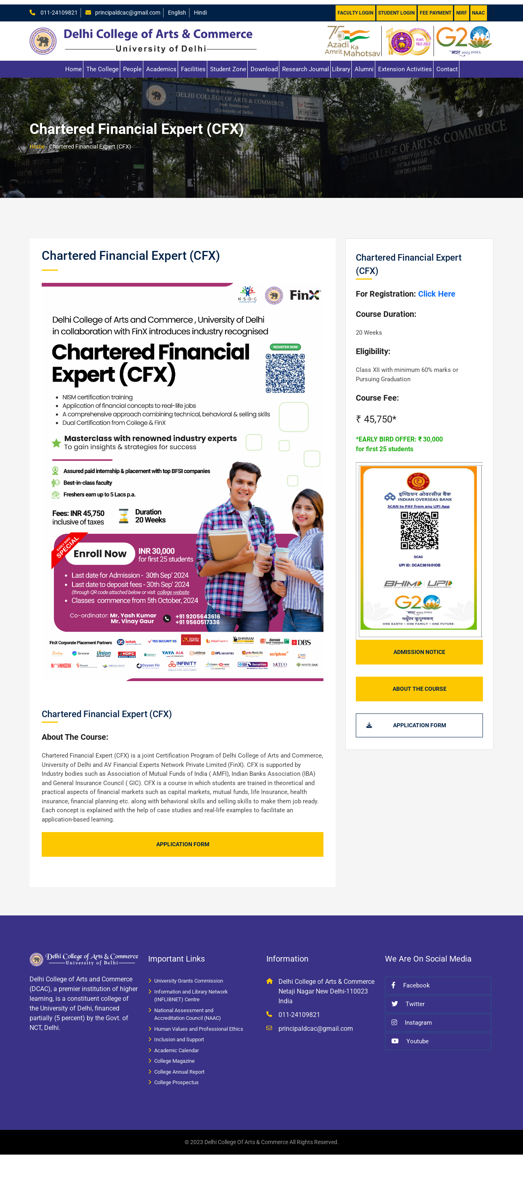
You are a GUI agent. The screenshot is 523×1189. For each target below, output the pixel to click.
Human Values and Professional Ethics (198, 1024)
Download (264, 64)
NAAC (478, 8)
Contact (447, 64)
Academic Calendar (176, 1046)
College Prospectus (176, 1078)
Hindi (208, 8)
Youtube (410, 1036)
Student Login (395, 8)
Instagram (411, 1018)
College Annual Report (179, 1067)
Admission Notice (419, 647)
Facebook (410, 981)
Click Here (435, 289)
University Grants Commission (188, 976)
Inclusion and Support (179, 1035)
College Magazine (174, 1056)
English (183, 8)
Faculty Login (354, 8)
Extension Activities (405, 64)
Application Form (182, 840)
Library (341, 64)
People (132, 64)
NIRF (461, 8)
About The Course (419, 684)
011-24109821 (58, 8)
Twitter (408, 999)
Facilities (193, 64)
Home (73, 64)
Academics (161, 64)
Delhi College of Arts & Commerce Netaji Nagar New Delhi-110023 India (326, 986)
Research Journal (305, 64)
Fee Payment (435, 8)
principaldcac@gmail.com (131, 8)
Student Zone (228, 64)
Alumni (364, 64)
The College (102, 64)
